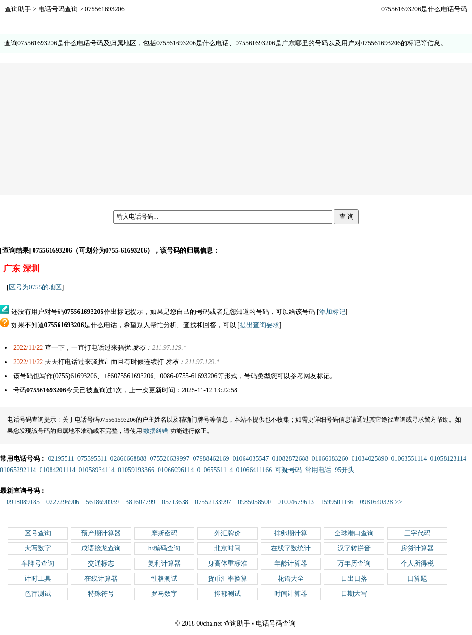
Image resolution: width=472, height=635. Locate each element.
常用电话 (318, 470)
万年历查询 (354, 563)
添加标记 (332, 311)
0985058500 (254, 502)
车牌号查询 (37, 563)
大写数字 (38, 548)
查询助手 (18, 9)
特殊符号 (101, 593)
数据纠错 (155, 430)
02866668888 (128, 458)
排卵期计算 (290, 533)
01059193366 (136, 470)
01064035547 (250, 458)
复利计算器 (164, 563)
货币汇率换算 (227, 578)
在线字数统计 (291, 548)
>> (398, 502)
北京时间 (227, 548)
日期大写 (354, 593)
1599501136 (336, 502)
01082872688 (290, 458)
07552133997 (213, 502)
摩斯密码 (164, 533)
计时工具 (38, 578)
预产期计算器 (101, 533)
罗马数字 (164, 593)
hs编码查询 (164, 548)
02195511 (61, 458)
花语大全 (291, 578)
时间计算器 (290, 593)
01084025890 (369, 458)
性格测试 (164, 578)
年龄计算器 (290, 563)
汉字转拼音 (354, 548)
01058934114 (96, 470)
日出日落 (354, 578)
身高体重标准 (227, 563)
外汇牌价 (227, 533)
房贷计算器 (417, 548)
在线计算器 (101, 578)
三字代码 (417, 533)
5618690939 (102, 502)
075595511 (92, 458)
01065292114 (18, 470)
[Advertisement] (236, 129)
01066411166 (254, 470)
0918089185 (23, 502)
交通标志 (101, 563)
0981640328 (376, 502)
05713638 (175, 502)
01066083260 (330, 458)
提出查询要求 (259, 325)
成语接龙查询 (101, 548)
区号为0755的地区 (35, 287)
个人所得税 (417, 563)
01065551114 (215, 470)
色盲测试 (38, 593)
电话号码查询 (58, 9)
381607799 (140, 502)
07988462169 (211, 458)
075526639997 (169, 458)
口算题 (417, 578)
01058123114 (448, 458)
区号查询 (38, 533)
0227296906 (62, 502)
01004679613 (296, 502)
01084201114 (57, 470)
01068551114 (409, 458)
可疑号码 (288, 470)
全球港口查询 (354, 533)
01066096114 (176, 470)
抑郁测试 (227, 593)
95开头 (344, 470)
